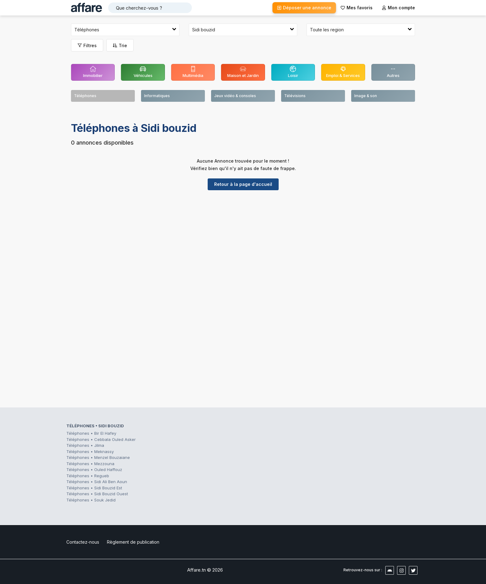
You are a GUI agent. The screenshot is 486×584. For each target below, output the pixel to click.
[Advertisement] (243, 243)
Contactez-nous (82, 542)
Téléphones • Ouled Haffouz (94, 469)
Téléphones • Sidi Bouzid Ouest (97, 493)
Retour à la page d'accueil (243, 184)
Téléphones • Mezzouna (90, 463)
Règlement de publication (133, 542)
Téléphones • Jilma (85, 445)
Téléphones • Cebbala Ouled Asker (101, 439)
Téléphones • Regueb (87, 475)
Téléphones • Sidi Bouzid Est (94, 487)
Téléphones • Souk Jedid (91, 499)
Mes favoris (357, 7)
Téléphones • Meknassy (90, 451)
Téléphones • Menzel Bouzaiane (98, 457)
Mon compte (398, 7)
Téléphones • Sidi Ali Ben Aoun (96, 481)
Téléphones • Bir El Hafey (91, 433)
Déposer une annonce (304, 7)
